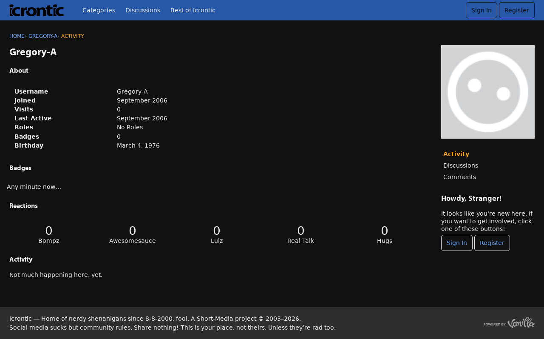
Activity (456, 154)
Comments (459, 177)
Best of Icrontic (192, 10)
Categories (98, 10)
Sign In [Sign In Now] (457, 242)
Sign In (481, 10)
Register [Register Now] (492, 242)
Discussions (142, 10)
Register (516, 10)
